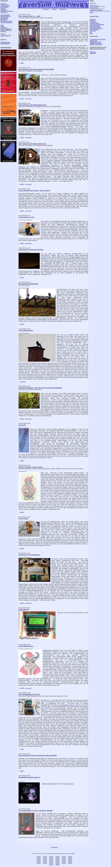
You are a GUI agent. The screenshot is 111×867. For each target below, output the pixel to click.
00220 (51, 861)
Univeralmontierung (75, 26)
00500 (39, 858)
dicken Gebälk (53, 129)
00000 (57, 864)
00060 (64, 863)
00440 (57, 858)
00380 (39, 860)
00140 (39, 863)
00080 (57, 863)
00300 (64, 860)
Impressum (62, 9)
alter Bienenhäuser (56, 261)
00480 (45, 858)
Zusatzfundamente (46, 265)
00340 (51, 860)
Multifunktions (45, 165)
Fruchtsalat (54, 567)
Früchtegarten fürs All (67, 705)
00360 (45, 860)
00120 (45, 863)
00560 (57, 856)
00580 (51, 856)
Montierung (55, 165)
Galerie (54, 9)
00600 (45, 856)
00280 (70, 860)
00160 (70, 861)
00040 (70, 863)
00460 (51, 858)
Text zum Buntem (67, 784)
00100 (51, 863)
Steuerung (22, 167)
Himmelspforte (66, 22)
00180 (64, 861)
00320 (57, 860)
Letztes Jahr (47, 650)
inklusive (85, 165)
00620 (39, 856)
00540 (64, 856)
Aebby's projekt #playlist (49, 784)
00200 (57, 861)
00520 (70, 856)
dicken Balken (75, 257)
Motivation (46, 9)
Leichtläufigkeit (76, 165)
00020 (51, 864)
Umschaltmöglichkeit (47, 28)
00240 (45, 861)
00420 (64, 858)
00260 (39, 861)
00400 (70, 858)
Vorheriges (54, 847)
